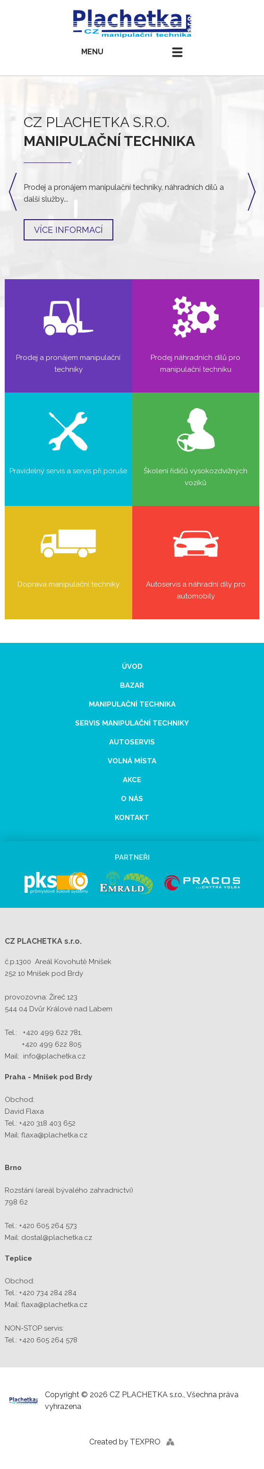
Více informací (68, 230)
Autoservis (132, 742)
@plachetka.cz (67, 1237)
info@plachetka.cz (54, 1056)
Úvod (132, 666)
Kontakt (132, 817)
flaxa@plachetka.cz (54, 1135)
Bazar (132, 685)
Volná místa (132, 761)
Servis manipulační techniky (132, 723)
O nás (132, 798)
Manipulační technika (132, 704)
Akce (132, 780)
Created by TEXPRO (125, 1441)
